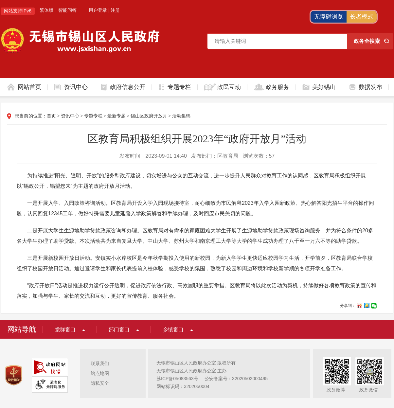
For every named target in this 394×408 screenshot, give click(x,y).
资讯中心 (76, 87)
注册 (115, 10)
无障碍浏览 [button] (328, 16)
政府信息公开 (127, 87)
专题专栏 (179, 87)
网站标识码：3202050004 (182, 386)
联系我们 (100, 363)
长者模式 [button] (361, 16)
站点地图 (100, 373)
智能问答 (67, 10)
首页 (51, 116)
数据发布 (370, 87)
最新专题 (116, 116)
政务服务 (277, 87)
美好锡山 (324, 87)
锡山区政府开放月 (149, 116)
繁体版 (46, 10)
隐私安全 (100, 383)
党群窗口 (65, 329)
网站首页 (29, 87)
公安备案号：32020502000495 (236, 378)
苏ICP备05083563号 (177, 378)
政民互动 (229, 87)
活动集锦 (181, 116)
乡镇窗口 (173, 329)
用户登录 (98, 10)
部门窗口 (119, 329)
